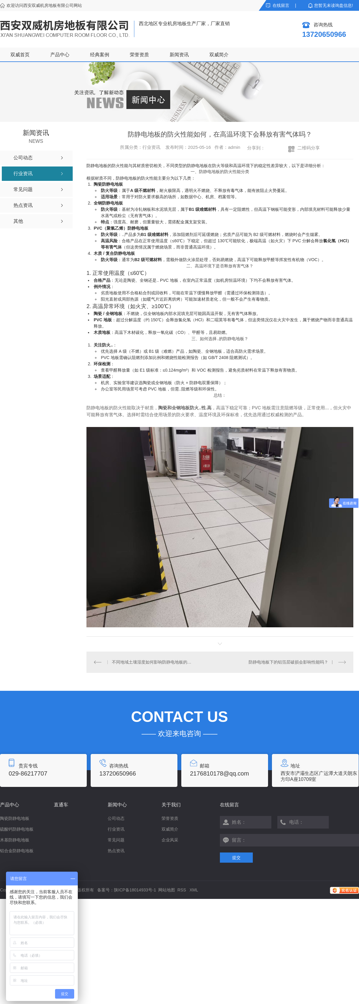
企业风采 (170, 840)
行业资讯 (116, 829)
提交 (236, 857)
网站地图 (166, 890)
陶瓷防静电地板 (14, 818)
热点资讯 (116, 850)
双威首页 (20, 54)
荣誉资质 (139, 54)
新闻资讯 (179, 54)
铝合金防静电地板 (17, 850)
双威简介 (219, 54)
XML (193, 890)
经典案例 (99, 54)
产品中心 (59, 54)
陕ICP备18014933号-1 (135, 890)
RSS (182, 890)
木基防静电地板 (14, 840)
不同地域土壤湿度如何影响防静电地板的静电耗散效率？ (153, 662)
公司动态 (116, 818)
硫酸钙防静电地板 (17, 829)
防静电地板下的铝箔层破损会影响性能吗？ (288, 662)
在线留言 (281, 5)
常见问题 (116, 840)
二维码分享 (308, 147)
